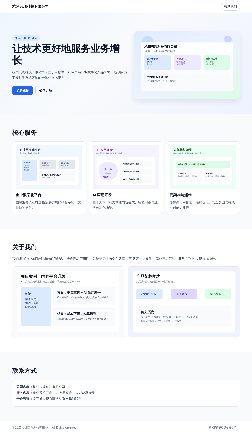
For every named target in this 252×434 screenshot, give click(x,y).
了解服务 (22, 90)
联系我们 (230, 6)
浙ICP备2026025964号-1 (224, 427)
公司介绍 (45, 90)
